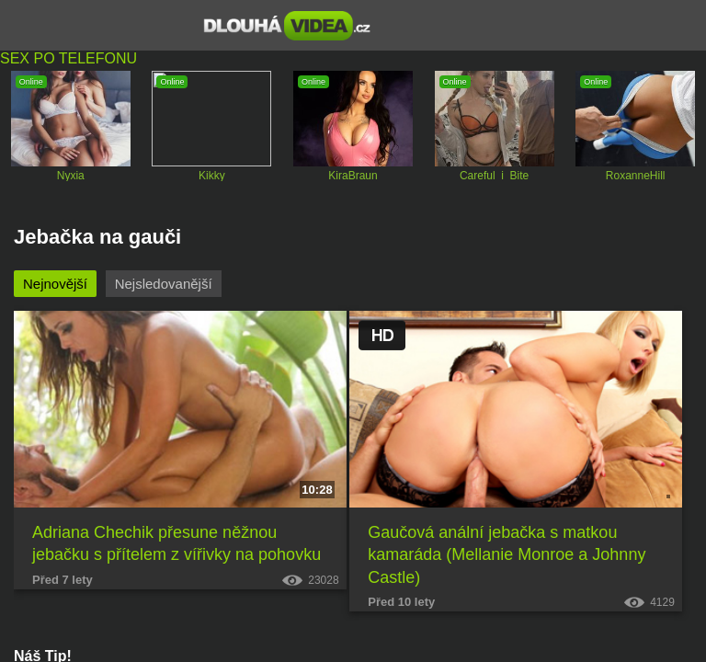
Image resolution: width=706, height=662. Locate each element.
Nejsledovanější (163, 283)
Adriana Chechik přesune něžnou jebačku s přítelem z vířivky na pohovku (176, 543)
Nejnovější (55, 283)
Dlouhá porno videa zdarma (287, 25)
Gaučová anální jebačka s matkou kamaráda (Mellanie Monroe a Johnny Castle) (506, 555)
